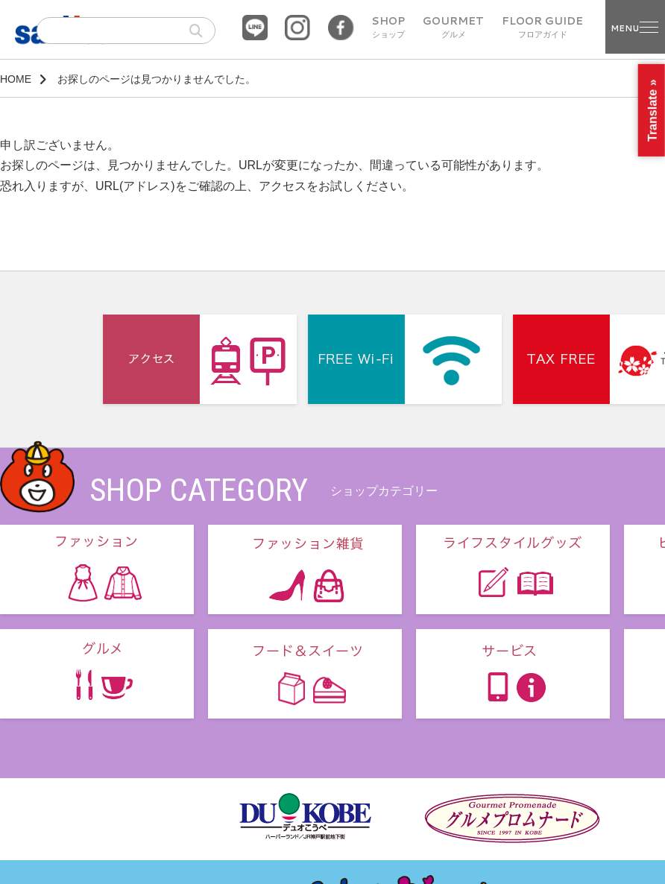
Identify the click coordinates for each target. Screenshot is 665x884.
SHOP (388, 27)
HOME (15, 79)
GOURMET (453, 27)
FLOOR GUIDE (542, 27)
